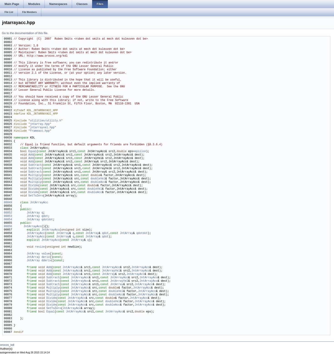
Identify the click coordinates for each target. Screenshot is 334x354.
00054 (8, 220)
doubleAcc (98, 182)
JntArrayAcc (39, 203)
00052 (8, 213)
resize (40, 247)
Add (30, 155)
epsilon (140, 151)
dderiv (46, 261)
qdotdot (47, 220)
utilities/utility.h (45, 121)
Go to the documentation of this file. (25, 33)
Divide (33, 186)
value (46, 254)
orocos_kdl (7, 344)
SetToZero (35, 196)
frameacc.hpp (39, 131)
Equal (32, 151)
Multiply (35, 175)
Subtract (35, 165)
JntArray (33, 213)
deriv (46, 257)
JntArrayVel (111, 271)
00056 (8, 226)
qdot (45, 216)
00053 (8, 216)
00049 (8, 203)
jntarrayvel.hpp (42, 128)
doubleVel (98, 179)
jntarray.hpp (39, 124)
